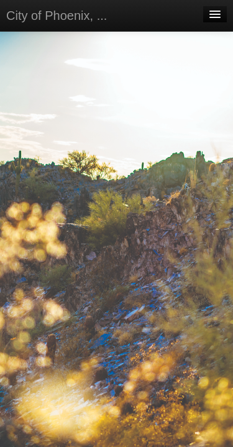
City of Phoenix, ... (56, 15)
